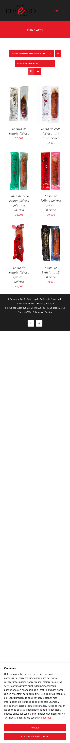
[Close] (67, 666)
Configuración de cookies (35, 736)
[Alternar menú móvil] (63, 11)
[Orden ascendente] (58, 53)
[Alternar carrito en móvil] (56, 11)
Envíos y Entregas (45, 303)
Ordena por (28, 53)
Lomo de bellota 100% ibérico (51, 272)
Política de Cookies (26, 303)
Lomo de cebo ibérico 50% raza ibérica (51, 133)
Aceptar (35, 727)
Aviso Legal (32, 299)
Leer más (46, 717)
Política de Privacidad (50, 299)
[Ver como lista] (38, 71)
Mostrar (27, 63)
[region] (35, 703)
